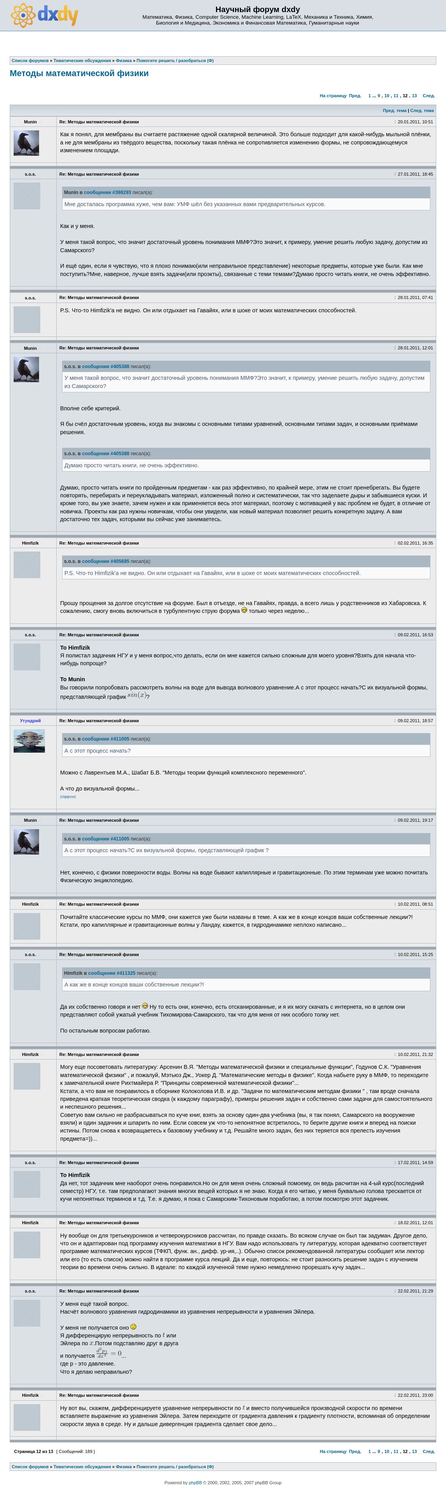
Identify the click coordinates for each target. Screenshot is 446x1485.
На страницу (333, 95)
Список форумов (30, 1466)
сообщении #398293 (107, 192)
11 (396, 95)
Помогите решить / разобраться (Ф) (175, 1466)
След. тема (422, 110)
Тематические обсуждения (82, 1466)
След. (429, 95)
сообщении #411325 (112, 973)
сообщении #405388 (105, 366)
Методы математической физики (79, 73)
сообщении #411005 (105, 739)
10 (386, 95)
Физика (124, 1466)
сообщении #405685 (105, 561)
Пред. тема (395, 110)
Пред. (355, 95)
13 (414, 95)
